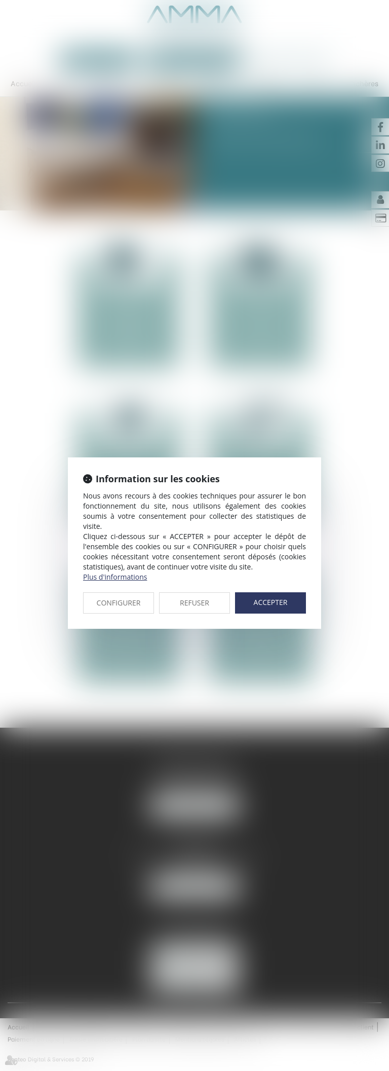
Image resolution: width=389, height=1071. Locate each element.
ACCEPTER (271, 602)
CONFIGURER (119, 603)
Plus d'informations (115, 577)
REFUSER (194, 603)
